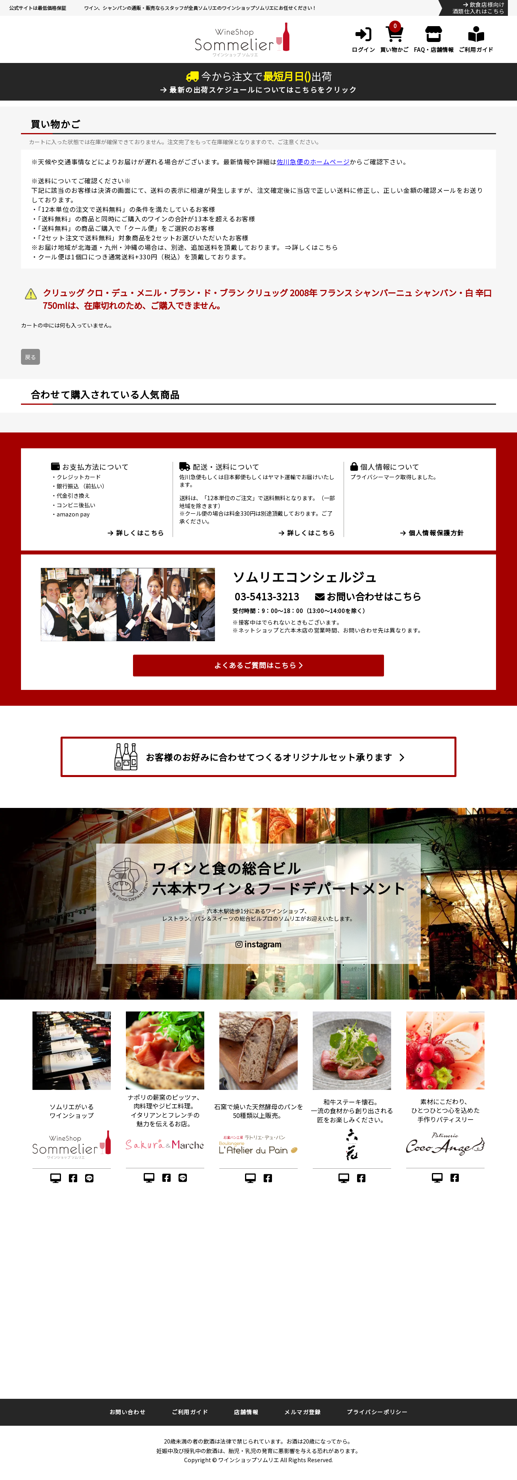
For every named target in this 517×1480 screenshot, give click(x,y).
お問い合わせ (127, 1412)
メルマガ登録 (302, 1412)
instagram (258, 944)
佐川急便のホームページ (313, 161)
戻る (30, 357)
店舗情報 (246, 1412)
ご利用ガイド (190, 1412)
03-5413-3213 (267, 596)
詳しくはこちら (315, 247)
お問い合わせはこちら (368, 596)
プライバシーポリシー (377, 1412)
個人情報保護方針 (432, 532)
